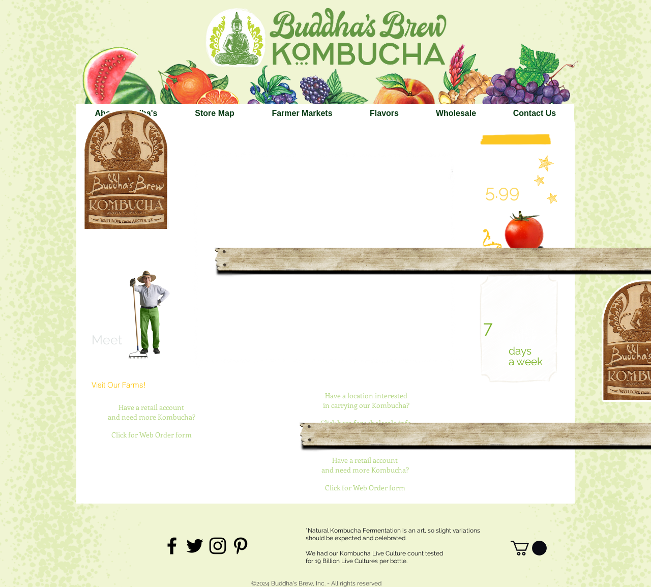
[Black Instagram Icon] (217, 546)
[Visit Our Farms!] (123, 384)
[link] (529, 548)
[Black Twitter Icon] (195, 546)
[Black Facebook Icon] (172, 546)
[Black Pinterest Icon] (240, 546)
